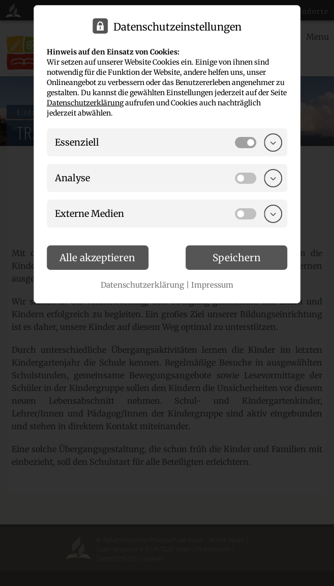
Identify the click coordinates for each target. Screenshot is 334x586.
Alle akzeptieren (97, 258)
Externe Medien (89, 213)
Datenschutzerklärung (85, 102)
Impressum (212, 285)
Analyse (72, 178)
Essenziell (77, 142)
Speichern (236, 258)
